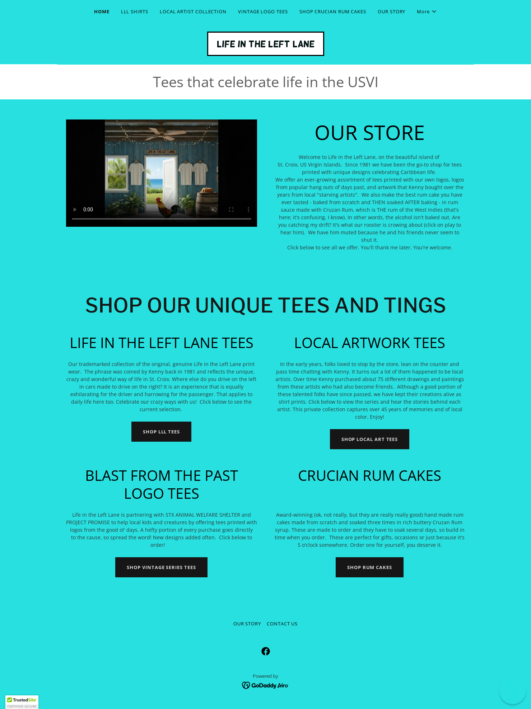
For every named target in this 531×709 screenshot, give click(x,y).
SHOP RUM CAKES (369, 567)
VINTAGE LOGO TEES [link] (263, 11)
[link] (266, 45)
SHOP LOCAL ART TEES (369, 439)
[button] (427, 11)
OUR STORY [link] (391, 11)
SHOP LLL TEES (161, 431)
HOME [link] (102, 11)
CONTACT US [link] (282, 623)
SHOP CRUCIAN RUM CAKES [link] (332, 11)
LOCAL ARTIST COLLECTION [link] (193, 11)
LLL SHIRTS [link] (134, 11)
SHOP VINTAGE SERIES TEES (161, 567)
